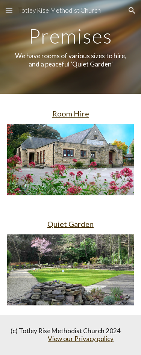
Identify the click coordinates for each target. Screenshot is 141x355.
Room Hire (70, 113)
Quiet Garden (70, 223)
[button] (9, 10)
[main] (70, 47)
